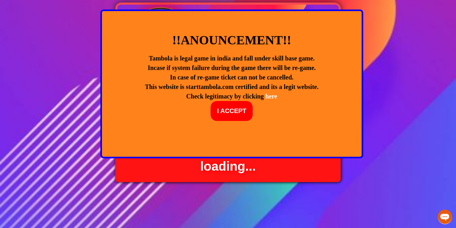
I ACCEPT (231, 110)
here (271, 96)
